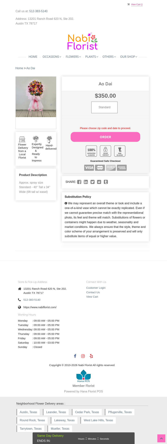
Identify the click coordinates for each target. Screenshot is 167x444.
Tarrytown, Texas (31, 427)
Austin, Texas (28, 410)
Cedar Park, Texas (87, 410)
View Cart (92, 295)
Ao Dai (30, 68)
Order (105, 136)
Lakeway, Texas (64, 419)
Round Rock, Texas (32, 419)
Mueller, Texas (60, 427)
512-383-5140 (38, 11)
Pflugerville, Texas (120, 410)
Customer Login (96, 286)
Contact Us (93, 291)
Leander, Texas (56, 410)
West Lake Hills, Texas (98, 419)
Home (33, 57)
